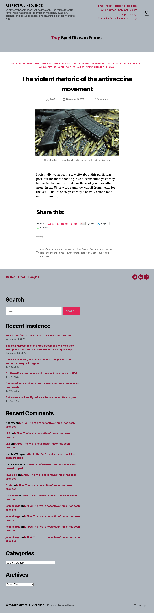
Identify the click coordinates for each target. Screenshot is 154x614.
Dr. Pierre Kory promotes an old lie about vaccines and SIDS (41, 374)
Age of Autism (47, 250)
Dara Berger (84, 250)
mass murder (106, 250)
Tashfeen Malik (89, 253)
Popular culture (134, 64)
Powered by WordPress (63, 606)
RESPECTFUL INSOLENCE (25, 5)
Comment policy (127, 10)
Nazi (42, 253)
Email (23, 278)
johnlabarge (13, 506)
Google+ (36, 278)
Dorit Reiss (12, 496)
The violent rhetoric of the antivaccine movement (77, 84)
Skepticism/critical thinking (98, 68)
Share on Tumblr (70, 225)
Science (71, 68)
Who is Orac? (108, 10)
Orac (54, 100)
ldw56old (11, 475)
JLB (8, 434)
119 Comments (101, 100)
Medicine (115, 64)
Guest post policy (127, 14)
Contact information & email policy (117, 18)
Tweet (50, 225)
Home (99, 5)
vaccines (44, 257)
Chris (9, 486)
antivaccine (62, 250)
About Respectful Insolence (121, 5)
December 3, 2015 (75, 100)
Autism (44, 64)
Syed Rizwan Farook (69, 253)
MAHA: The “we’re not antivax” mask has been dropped (39, 336)
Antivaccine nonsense (23, 64)
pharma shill (52, 253)
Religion (58, 68)
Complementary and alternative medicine (79, 64)
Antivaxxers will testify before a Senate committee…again (41, 398)
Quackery (43, 68)
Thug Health (104, 253)
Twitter (11, 278)
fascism (95, 250)
